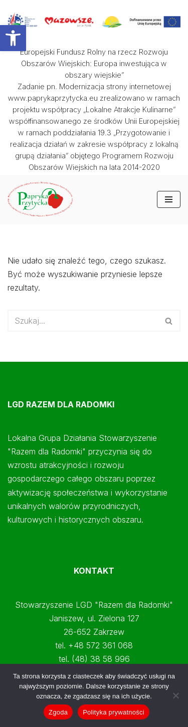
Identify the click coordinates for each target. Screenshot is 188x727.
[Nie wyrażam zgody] (175, 695)
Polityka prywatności (113, 712)
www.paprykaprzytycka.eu (53, 98)
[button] (13, 38)
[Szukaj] (83, 321)
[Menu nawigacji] (168, 199)
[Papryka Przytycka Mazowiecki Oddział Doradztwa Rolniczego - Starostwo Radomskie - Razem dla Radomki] (43, 199)
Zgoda (58, 712)
